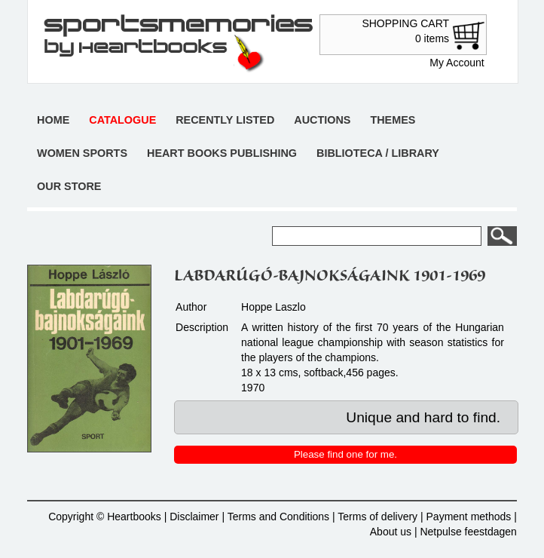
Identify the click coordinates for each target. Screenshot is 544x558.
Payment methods (469, 516)
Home (53, 120)
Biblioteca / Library (377, 153)
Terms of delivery (377, 516)
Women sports (82, 153)
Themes (392, 120)
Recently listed (225, 120)
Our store (69, 186)
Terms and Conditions (278, 516)
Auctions (322, 120)
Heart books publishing (222, 153)
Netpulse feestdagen (468, 532)
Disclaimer (194, 516)
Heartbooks (134, 516)
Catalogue (122, 120)
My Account (456, 63)
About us (390, 532)
